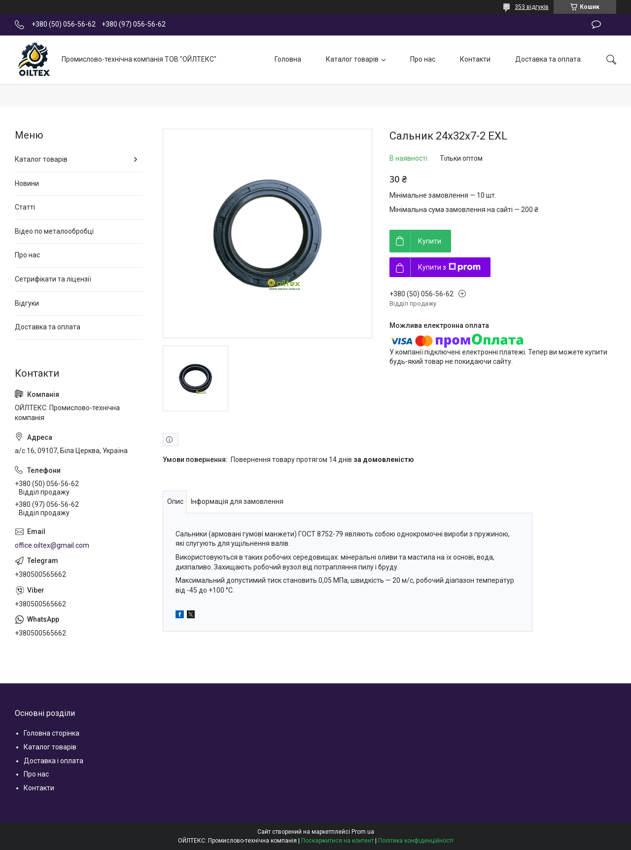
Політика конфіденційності (416, 840)
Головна (288, 59)
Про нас (422, 59)
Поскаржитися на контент (337, 840)
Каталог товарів (352, 59)
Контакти (475, 59)
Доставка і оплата (53, 761)
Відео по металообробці (54, 231)
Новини (27, 183)
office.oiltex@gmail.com (52, 545)
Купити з (449, 267)
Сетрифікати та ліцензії (53, 279)
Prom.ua (362, 831)
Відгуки (27, 303)
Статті (25, 207)
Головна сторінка (51, 733)
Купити (429, 241)
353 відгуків (532, 6)
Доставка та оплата (548, 59)
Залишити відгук (596, 24)
